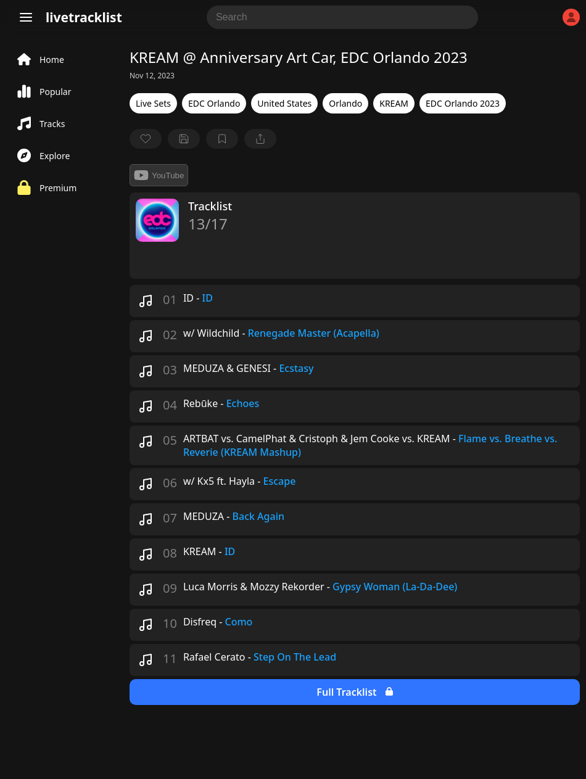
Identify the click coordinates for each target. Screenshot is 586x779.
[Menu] (25, 17)
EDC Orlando (214, 103)
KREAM (393, 103)
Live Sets (153, 103)
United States (284, 103)
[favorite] (146, 139)
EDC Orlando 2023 (463, 103)
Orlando (345, 103)
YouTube (159, 175)
